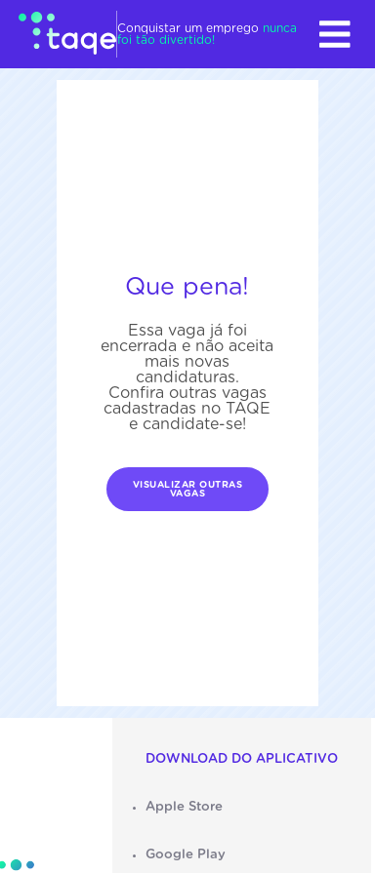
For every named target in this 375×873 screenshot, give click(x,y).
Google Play (186, 854)
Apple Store (184, 806)
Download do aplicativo (242, 759)
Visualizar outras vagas (188, 489)
